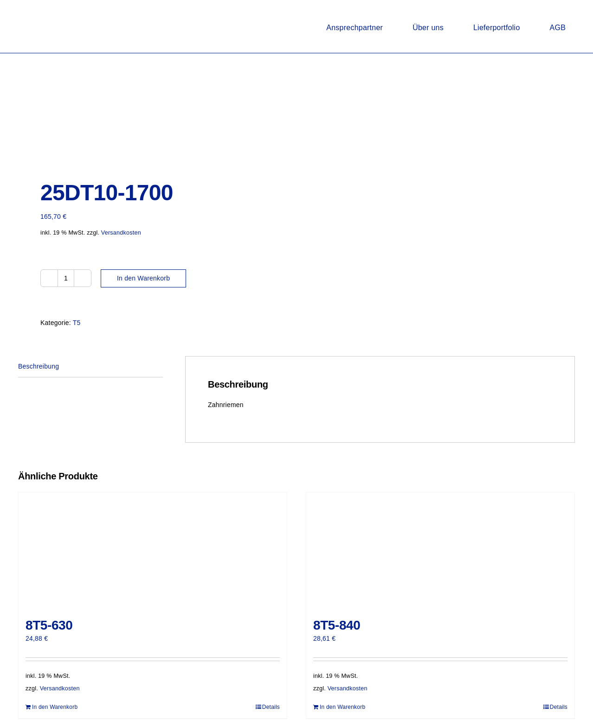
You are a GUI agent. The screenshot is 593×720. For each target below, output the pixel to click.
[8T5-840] (440, 550)
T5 (77, 322)
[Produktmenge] (66, 278)
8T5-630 (49, 625)
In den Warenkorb (143, 278)
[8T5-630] (153, 550)
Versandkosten (121, 232)
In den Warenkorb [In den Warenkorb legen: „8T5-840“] (342, 707)
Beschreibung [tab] (38, 366)
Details (271, 707)
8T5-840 (336, 625)
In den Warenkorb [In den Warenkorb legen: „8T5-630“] (54, 707)
